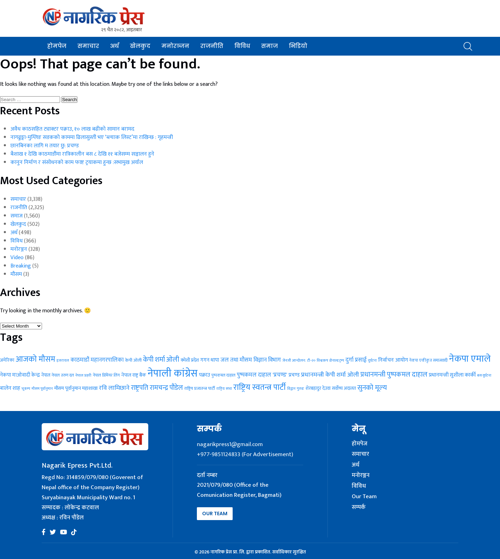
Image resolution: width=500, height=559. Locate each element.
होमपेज (56, 46)
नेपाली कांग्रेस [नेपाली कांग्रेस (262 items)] (173, 373)
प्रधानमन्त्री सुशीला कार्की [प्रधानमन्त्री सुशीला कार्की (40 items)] (452, 374)
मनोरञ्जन (175, 46)
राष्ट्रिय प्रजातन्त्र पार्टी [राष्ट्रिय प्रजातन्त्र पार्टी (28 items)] (199, 388)
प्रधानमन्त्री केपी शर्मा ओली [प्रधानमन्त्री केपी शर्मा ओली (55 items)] (330, 375)
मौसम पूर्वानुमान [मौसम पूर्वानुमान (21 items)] (42, 389)
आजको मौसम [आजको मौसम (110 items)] (35, 359)
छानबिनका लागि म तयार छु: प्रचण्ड (44, 145)
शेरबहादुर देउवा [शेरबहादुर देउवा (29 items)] (318, 388)
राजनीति (211, 46)
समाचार (88, 46)
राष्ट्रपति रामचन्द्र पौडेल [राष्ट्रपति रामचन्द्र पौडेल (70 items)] (157, 387)
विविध (242, 46)
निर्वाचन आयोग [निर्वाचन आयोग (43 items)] (393, 360)
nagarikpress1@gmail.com (230, 444)
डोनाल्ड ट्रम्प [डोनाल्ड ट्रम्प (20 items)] (337, 360)
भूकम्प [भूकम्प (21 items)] (26, 389)
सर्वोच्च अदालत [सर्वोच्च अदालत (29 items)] (344, 388)
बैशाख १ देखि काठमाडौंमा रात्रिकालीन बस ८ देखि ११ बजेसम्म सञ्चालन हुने (82, 154)
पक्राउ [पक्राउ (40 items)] (204, 374)
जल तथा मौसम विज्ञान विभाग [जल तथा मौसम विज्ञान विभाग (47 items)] (250, 360)
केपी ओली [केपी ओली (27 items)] (133, 360)
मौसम (16, 274)
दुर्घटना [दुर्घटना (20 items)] (372, 360)
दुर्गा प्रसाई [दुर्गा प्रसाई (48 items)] (356, 360)
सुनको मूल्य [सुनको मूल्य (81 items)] (372, 388)
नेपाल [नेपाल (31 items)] (45, 375)
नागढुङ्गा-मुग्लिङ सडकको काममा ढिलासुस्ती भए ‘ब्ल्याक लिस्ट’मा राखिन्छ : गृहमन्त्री (91, 137)
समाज (269, 46)
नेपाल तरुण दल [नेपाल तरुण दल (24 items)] (63, 375)
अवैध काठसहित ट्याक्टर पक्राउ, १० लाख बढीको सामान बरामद (72, 129)
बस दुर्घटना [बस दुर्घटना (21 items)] (484, 375)
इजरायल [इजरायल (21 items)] (63, 360)
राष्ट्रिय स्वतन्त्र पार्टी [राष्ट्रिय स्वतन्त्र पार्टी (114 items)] (259, 387)
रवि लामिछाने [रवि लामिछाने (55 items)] (114, 388)
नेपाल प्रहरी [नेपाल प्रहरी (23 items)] (83, 375)
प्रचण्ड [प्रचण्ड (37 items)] (294, 375)
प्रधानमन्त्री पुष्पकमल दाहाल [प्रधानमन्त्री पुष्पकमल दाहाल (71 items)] (393, 374)
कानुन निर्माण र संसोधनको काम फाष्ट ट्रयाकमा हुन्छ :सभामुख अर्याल (76, 162)
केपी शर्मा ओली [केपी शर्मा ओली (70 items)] (161, 359)
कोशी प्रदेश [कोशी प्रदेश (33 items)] (190, 360)
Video (17, 257)
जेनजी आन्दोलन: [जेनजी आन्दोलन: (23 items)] (294, 360)
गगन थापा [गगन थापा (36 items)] (209, 360)
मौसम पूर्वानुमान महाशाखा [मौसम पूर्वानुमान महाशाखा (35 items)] (76, 388)
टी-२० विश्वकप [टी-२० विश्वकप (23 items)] (317, 360)
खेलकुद (140, 46)
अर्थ (114, 46)
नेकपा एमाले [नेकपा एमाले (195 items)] (470, 359)
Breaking (20, 266)
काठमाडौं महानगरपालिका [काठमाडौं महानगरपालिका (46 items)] (97, 360)
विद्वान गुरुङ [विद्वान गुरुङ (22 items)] (295, 388)
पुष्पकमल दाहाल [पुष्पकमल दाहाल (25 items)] (223, 375)
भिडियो (298, 46)
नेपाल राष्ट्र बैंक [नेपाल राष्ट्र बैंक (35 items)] (133, 375)
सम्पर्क (359, 507)
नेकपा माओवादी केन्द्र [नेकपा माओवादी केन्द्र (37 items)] (20, 375)
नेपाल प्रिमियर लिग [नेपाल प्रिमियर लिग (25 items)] (106, 375)
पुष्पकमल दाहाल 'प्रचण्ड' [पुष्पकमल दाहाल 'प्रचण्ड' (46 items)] (262, 375)
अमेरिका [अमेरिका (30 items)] (7, 360)
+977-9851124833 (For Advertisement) (245, 454)
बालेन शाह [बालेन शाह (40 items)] (10, 388)
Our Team (214, 513)
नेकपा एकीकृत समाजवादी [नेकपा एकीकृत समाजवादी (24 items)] (428, 360)
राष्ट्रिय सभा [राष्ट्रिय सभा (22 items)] (224, 388)
